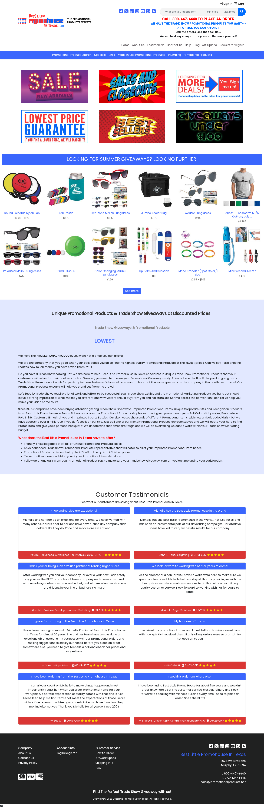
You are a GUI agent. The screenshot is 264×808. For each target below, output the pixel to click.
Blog (197, 45)
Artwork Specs (105, 758)
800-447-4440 (235, 774)
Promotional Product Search (71, 55)
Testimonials (155, 45)
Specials (100, 55)
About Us (138, 45)
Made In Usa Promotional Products (141, 55)
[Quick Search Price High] (230, 12)
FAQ (98, 768)
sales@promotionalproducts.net (223, 782)
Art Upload (209, 45)
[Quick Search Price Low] (213, 12)
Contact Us (174, 45)
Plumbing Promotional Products (190, 55)
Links (111, 55)
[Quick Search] (182, 12)
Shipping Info (104, 763)
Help (188, 45)
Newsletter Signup (232, 45)
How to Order (104, 753)
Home (125, 45)
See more (132, 291)
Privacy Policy (27, 763)
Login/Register (67, 753)
